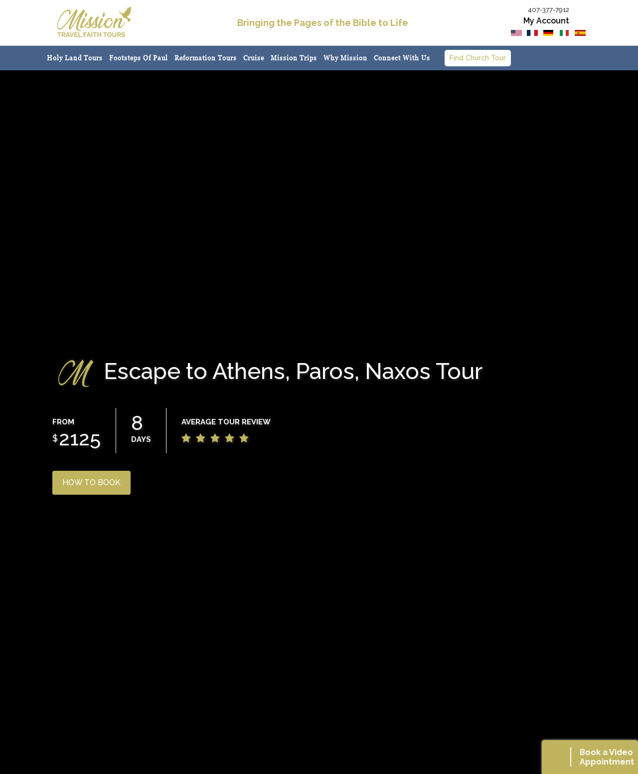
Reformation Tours (205, 58)
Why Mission (345, 58)
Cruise (253, 58)
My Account (546, 20)
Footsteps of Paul (138, 58)
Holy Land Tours (75, 58)
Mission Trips (294, 58)
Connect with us (402, 58)
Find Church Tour (478, 58)
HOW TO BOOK (91, 482)
